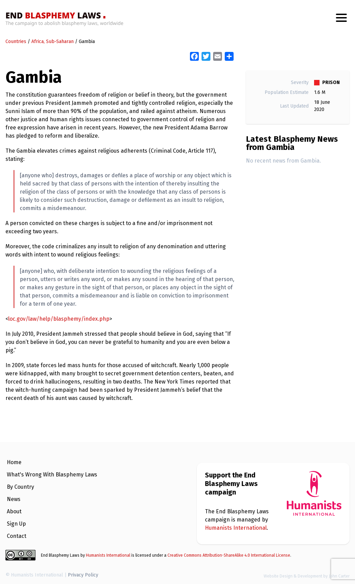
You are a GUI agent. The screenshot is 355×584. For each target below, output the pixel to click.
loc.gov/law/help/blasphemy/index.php (58, 319)
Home (14, 462)
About (14, 511)
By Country (20, 487)
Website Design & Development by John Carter (307, 576)
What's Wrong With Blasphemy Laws (52, 474)
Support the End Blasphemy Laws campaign (231, 483)
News (13, 499)
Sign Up (16, 523)
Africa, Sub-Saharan (52, 41)
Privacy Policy (83, 575)
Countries (15, 41)
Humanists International (236, 528)
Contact (16, 536)
